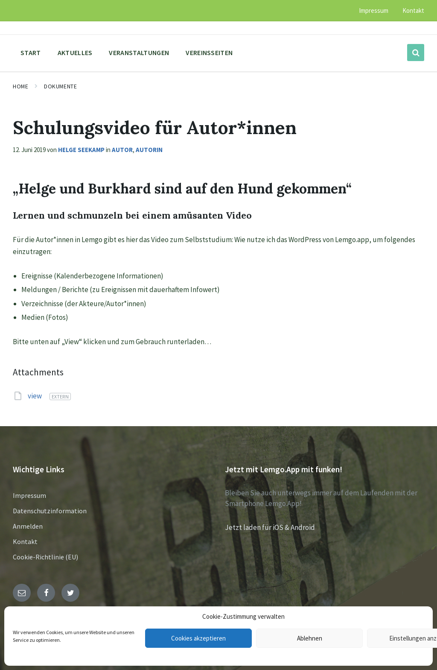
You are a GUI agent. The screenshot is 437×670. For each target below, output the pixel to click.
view (35, 396)
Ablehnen (309, 638)
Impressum (29, 495)
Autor (122, 150)
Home (20, 86)
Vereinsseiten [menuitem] (209, 52)
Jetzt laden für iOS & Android (270, 527)
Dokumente (60, 86)
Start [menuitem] (30, 52)
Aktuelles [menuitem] (75, 52)
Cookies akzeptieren (198, 638)
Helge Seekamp (81, 150)
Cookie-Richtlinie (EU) (45, 557)
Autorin (149, 150)
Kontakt (25, 541)
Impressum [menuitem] (373, 10)
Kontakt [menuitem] (413, 10)
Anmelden (28, 526)
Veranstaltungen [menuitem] (139, 52)
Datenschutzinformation (50, 510)
